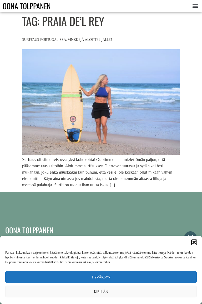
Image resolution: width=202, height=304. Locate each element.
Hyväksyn (101, 277)
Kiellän (101, 291)
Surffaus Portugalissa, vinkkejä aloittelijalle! (67, 39)
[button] (194, 242)
